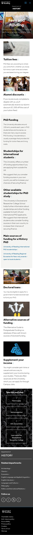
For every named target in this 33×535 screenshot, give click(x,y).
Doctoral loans (12, 287)
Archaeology (5, 468)
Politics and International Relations (13, 489)
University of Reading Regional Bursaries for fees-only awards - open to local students (15, 256)
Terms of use (5, 529)
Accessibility (5, 521)
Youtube (19, 500)
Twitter (14, 500)
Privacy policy (6, 524)
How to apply (16, 401)
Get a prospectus (17, 412)
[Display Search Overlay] (30, 2)
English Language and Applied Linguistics (15, 477)
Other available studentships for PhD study (15, 193)
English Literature (7, 480)
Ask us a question (16, 424)
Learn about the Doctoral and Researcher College (16, 438)
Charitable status (7, 517)
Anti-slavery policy (7, 519)
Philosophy (5, 486)
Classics (4, 471)
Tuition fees (10, 59)
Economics (5, 474)
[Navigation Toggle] (25, 2)
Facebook (3, 500)
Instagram (8, 500)
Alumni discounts (13, 94)
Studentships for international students (13, 154)
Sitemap (4, 531)
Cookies (4, 526)
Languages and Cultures (9, 483)
